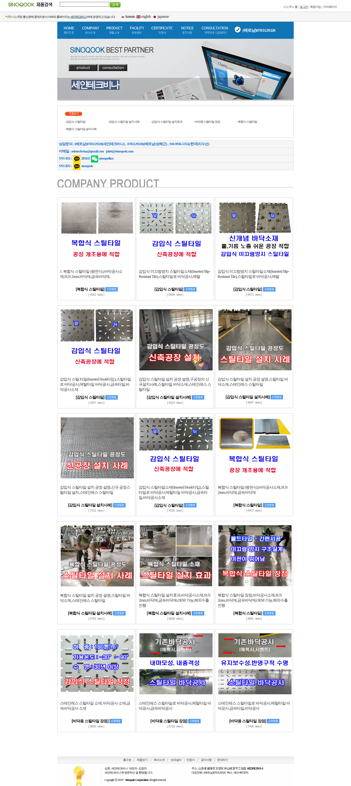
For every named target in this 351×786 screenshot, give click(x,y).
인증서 (190, 760)
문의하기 (222, 760)
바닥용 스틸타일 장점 (207, 121)
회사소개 (159, 760)
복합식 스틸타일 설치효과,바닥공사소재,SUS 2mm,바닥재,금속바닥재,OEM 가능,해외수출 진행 (174, 600)
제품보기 (142, 760)
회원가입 (315, 7)
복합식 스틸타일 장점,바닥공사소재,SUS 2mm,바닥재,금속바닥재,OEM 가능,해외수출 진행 (253, 600)
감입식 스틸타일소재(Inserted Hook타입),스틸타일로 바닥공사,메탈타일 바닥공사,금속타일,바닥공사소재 (174, 492)
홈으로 (127, 760)
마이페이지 (330, 7)
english (146, 16)
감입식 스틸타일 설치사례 (124, 121)
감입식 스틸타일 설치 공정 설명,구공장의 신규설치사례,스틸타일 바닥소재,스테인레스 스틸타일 (175, 384)
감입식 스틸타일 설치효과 (167, 121)
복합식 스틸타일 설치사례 (81, 129)
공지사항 (206, 760)
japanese (163, 16)
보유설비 (176, 760)
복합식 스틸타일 (247, 121)
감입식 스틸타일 (75, 121)
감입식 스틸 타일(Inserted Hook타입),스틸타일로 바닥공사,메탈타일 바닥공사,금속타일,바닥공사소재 (95, 384)
